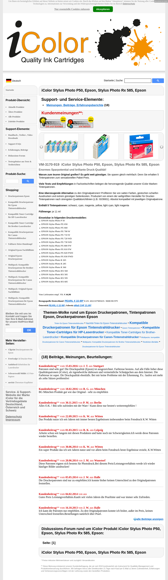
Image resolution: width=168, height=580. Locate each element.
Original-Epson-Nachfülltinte (21, 250)
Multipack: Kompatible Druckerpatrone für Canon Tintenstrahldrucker (20, 280)
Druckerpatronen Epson (19, 196)
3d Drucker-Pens (20, 359)
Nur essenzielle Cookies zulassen (72, 9)
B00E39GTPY (112, 301)
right (161, 147)
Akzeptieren (103, 9)
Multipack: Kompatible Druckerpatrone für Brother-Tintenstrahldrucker (21, 268)
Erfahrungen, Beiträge (18, 150)
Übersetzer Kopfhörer (20, 382)
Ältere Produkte (15, 112)
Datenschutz (129, 4)
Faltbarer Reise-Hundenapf (20, 244)
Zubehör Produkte (16, 121)
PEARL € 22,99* (74, 300)
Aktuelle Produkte (16, 107)
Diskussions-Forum (16, 156)
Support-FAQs (14, 144)
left (41, 147)
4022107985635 (97, 301)
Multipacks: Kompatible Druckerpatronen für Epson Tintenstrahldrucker (20, 301)
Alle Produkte (14, 117)
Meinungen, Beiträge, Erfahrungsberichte (74, 105)
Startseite (109, 80)
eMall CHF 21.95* (83, 305)
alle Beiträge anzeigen (149, 519)
